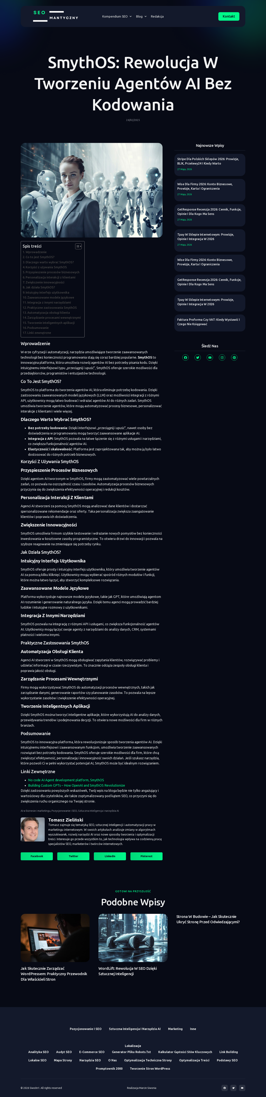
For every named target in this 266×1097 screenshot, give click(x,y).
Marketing (175, 1029)
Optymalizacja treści (194, 1060)
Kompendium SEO (117, 16)
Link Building (228, 1052)
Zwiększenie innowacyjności (45, 282)
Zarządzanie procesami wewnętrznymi (54, 317)
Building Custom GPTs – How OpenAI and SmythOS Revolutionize (76, 785)
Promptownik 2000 (109, 1068)
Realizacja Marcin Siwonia (141, 1087)
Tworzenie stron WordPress (150, 1068)
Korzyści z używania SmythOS (46, 267)
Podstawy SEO (227, 1060)
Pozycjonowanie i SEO (64, 810)
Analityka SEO (38, 1052)
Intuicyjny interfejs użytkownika (47, 292)
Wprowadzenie (36, 252)
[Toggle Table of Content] (76, 246)
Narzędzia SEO (90, 1060)
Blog (141, 16)
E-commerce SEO (92, 1052)
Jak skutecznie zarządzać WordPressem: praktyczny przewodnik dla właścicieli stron (54, 973)
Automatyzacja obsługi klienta (48, 312)
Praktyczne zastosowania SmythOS (52, 307)
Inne (193, 1029)
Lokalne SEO (37, 1060)
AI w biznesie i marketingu (35, 810)
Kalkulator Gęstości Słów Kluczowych (185, 1052)
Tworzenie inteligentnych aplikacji (51, 322)
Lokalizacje (133, 1046)
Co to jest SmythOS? (40, 257)
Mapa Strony (63, 1060)
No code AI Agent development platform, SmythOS (66, 780)
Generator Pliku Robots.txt (131, 1052)
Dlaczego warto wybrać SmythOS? (50, 262)
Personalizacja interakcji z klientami (50, 277)
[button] (37, 856)
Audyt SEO (64, 1052)
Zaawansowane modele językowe (50, 297)
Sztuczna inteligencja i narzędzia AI (98, 810)
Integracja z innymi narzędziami (49, 302)
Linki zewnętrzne (39, 332)
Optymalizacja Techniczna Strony (148, 1060)
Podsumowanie (38, 327)
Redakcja (157, 16)
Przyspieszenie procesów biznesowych (52, 272)
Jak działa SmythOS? (40, 287)
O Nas (112, 1060)
